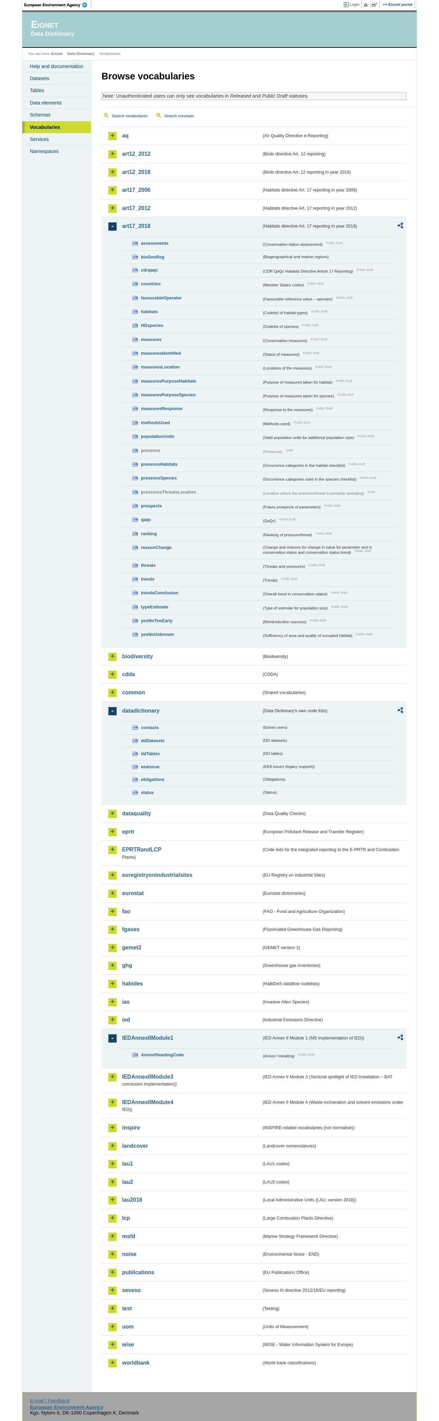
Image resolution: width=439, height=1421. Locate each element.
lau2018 (132, 1200)
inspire (131, 1128)
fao (126, 911)
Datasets (39, 78)
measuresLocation (160, 367)
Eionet (56, 54)
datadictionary (140, 711)
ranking (149, 533)
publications (138, 1272)
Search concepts (179, 116)
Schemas (40, 115)
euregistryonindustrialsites (157, 875)
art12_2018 (136, 172)
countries (151, 283)
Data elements (46, 103)
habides (132, 984)
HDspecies (152, 325)
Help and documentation (56, 66)
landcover (135, 1146)
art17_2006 (136, 190)
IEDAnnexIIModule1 (147, 1038)
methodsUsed (155, 422)
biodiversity (137, 656)
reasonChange (156, 547)
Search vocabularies (129, 116)
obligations (152, 779)
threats (148, 565)
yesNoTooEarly (157, 620)
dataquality (136, 813)
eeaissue (150, 766)
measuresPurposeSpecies (168, 394)
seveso (131, 1290)
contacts (150, 727)
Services (39, 139)
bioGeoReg (152, 257)
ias (126, 1002)
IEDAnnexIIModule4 (147, 1102)
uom (128, 1327)
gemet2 (131, 947)
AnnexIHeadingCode (162, 1054)
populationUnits (157, 436)
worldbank (136, 1363)
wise (128, 1344)
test (127, 1308)
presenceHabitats (159, 464)
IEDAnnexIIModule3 (147, 1077)
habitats (149, 311)
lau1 (127, 1164)
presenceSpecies (159, 478)
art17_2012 (136, 208)
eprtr (128, 832)
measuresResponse (161, 408)
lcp (126, 1218)
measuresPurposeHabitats (168, 381)
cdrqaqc (149, 270)
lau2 (127, 1182)
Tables (37, 90)
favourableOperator (161, 297)
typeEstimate (154, 606)
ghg (127, 965)
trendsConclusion (159, 592)
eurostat (133, 893)
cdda (128, 674)
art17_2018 (136, 226)
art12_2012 (136, 154)
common (133, 692)
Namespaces (44, 151)
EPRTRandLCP (142, 849)
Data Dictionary (80, 54)
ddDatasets (153, 740)
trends (147, 579)
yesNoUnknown (157, 634)
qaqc (146, 519)
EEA (58, 4)
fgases (131, 929)
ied (126, 1020)
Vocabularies (45, 127)
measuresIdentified (161, 353)
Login (354, 4)
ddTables (150, 753)
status (147, 792)
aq (125, 136)
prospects (151, 505)
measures (151, 339)
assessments (154, 243)
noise (129, 1254)
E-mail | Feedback (50, 1400)
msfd (128, 1236)
